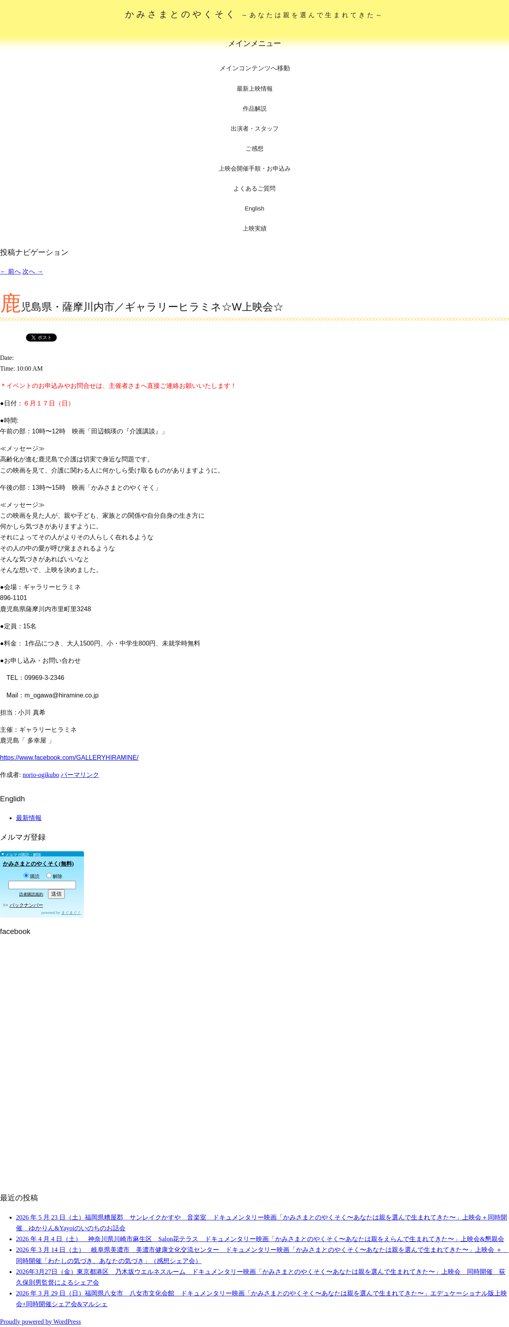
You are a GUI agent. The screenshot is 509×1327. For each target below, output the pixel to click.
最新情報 (29, 817)
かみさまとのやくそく (254, 14)
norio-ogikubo (40, 774)
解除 (54, 876)
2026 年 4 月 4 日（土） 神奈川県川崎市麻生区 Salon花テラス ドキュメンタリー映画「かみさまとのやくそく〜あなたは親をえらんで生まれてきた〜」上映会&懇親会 (260, 1239)
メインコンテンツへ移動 (255, 68)
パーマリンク (80, 774)
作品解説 (255, 108)
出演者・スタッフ (255, 128)
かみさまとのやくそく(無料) (38, 864)
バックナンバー (26, 905)
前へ (10, 271)
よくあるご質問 (254, 188)
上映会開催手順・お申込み (255, 168)
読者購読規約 (31, 894)
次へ (32, 271)
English (254, 208)
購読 (32, 876)
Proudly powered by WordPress (40, 1321)
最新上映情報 (255, 88)
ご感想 (254, 148)
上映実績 (255, 228)
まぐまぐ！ (71, 912)
